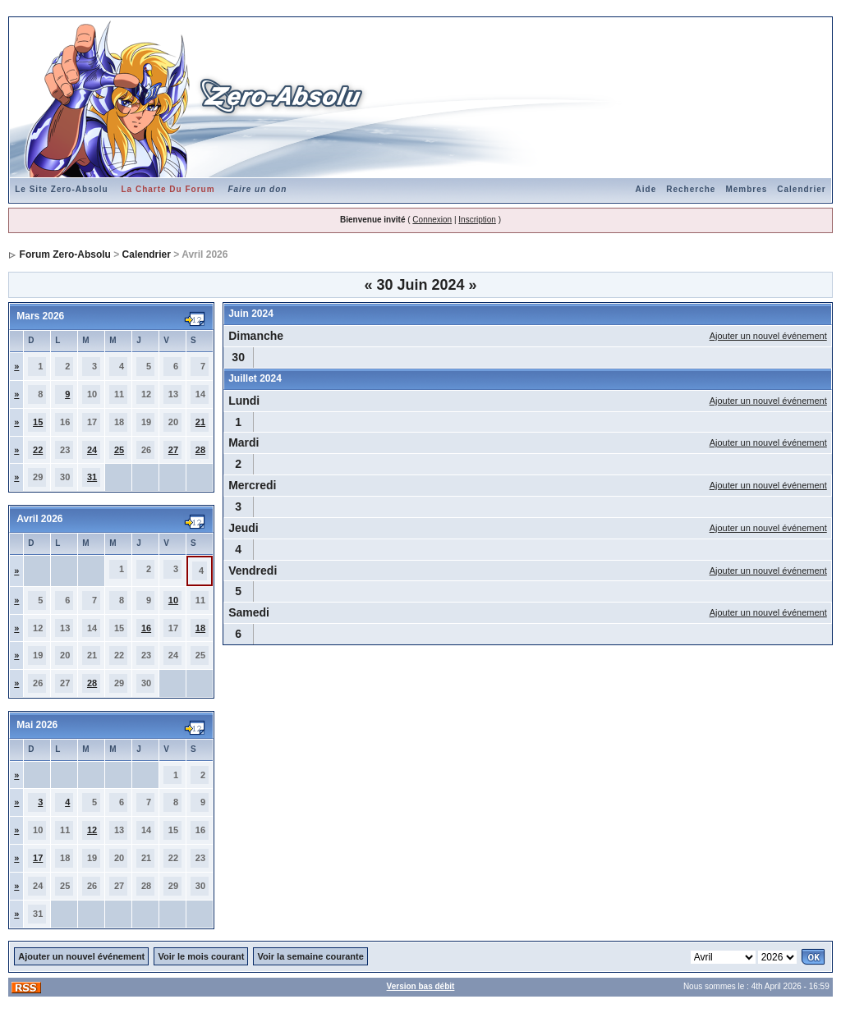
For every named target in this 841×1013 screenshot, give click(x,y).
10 (173, 600)
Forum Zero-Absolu (65, 254)
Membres (746, 189)
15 (38, 422)
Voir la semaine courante (310, 956)
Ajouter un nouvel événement (768, 336)
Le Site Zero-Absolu (61, 189)
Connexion (432, 219)
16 (146, 628)
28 (200, 450)
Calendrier (801, 189)
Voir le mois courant (201, 956)
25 (119, 450)
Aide (646, 189)
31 (92, 477)
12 (92, 830)
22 (38, 450)
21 (200, 422)
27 (173, 450)
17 (38, 858)
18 (200, 628)
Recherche (690, 189)
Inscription (477, 219)
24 (92, 450)
